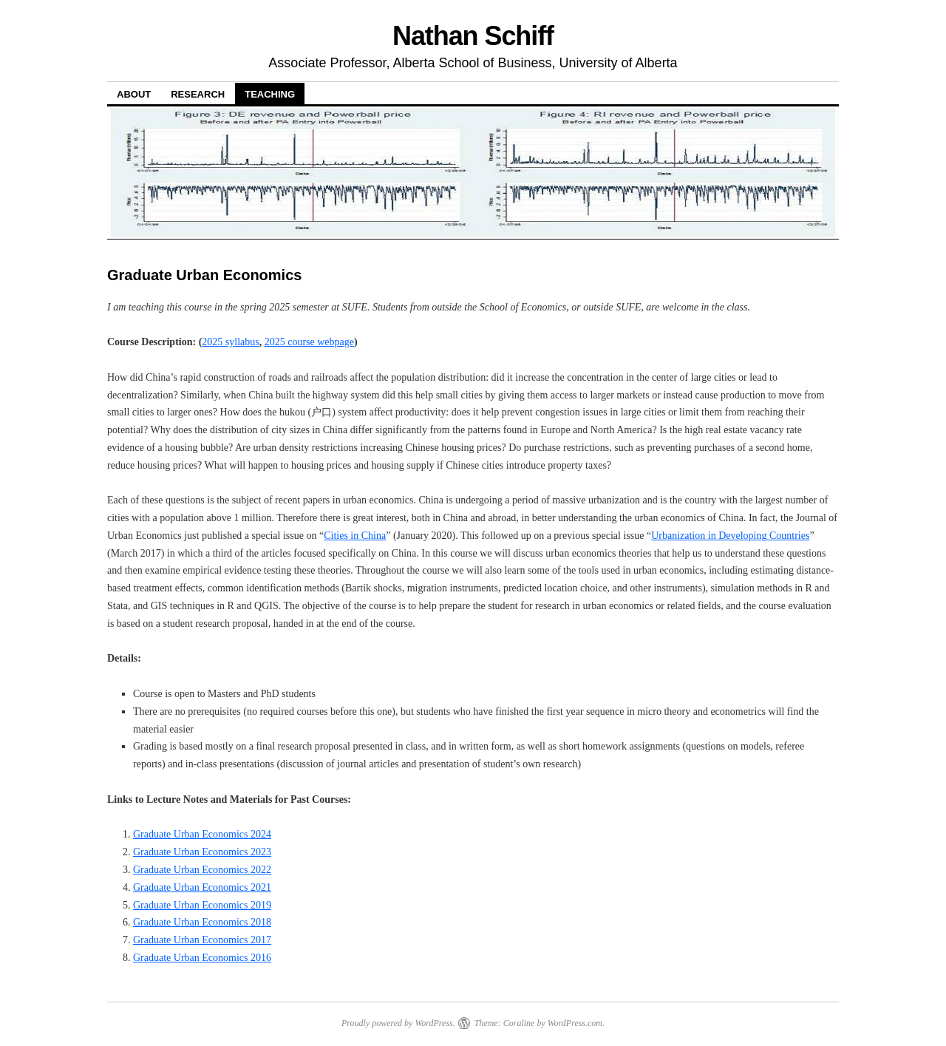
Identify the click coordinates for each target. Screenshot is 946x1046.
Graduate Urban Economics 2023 (202, 851)
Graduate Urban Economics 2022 (202, 869)
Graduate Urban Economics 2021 (202, 887)
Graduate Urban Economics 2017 (202, 939)
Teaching (270, 94)
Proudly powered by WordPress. (398, 1023)
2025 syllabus (230, 341)
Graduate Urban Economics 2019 (202, 905)
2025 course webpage (309, 341)
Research (198, 94)
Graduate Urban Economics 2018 (202, 922)
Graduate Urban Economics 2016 (202, 957)
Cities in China (355, 535)
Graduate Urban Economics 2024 (202, 834)
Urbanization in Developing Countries (730, 535)
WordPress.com (575, 1023)
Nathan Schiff (473, 36)
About (134, 94)
